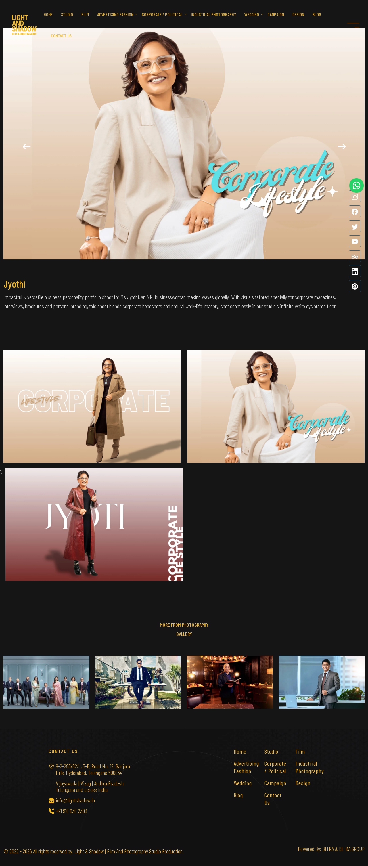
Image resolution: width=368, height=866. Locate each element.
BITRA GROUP (352, 848)
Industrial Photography (213, 14)
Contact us (61, 35)
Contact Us (273, 799)
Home (48, 14)
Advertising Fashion (115, 14)
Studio (67, 14)
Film (85, 14)
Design (298, 14)
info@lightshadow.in (75, 800)
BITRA (328, 848)
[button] (26, 146)
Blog (317, 14)
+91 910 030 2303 (71, 811)
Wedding (251, 14)
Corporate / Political (162, 14)
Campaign (275, 14)
